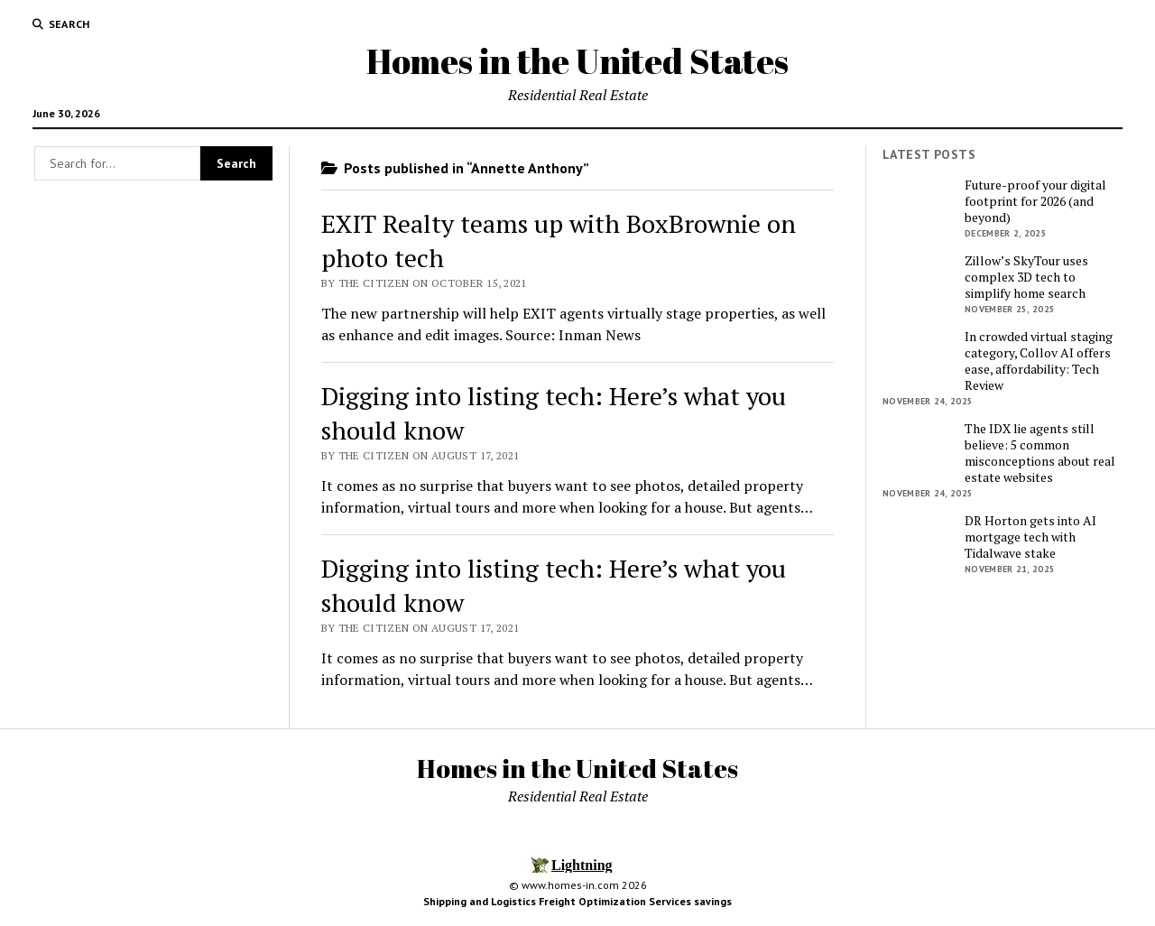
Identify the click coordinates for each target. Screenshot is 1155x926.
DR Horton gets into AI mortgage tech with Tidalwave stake (1030, 537)
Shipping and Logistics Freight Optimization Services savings (577, 901)
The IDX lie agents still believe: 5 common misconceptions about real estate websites (1040, 453)
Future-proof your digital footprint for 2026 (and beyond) (1035, 201)
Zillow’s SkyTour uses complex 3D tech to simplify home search (1026, 277)
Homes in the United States (577, 61)
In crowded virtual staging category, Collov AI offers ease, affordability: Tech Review (1039, 361)
